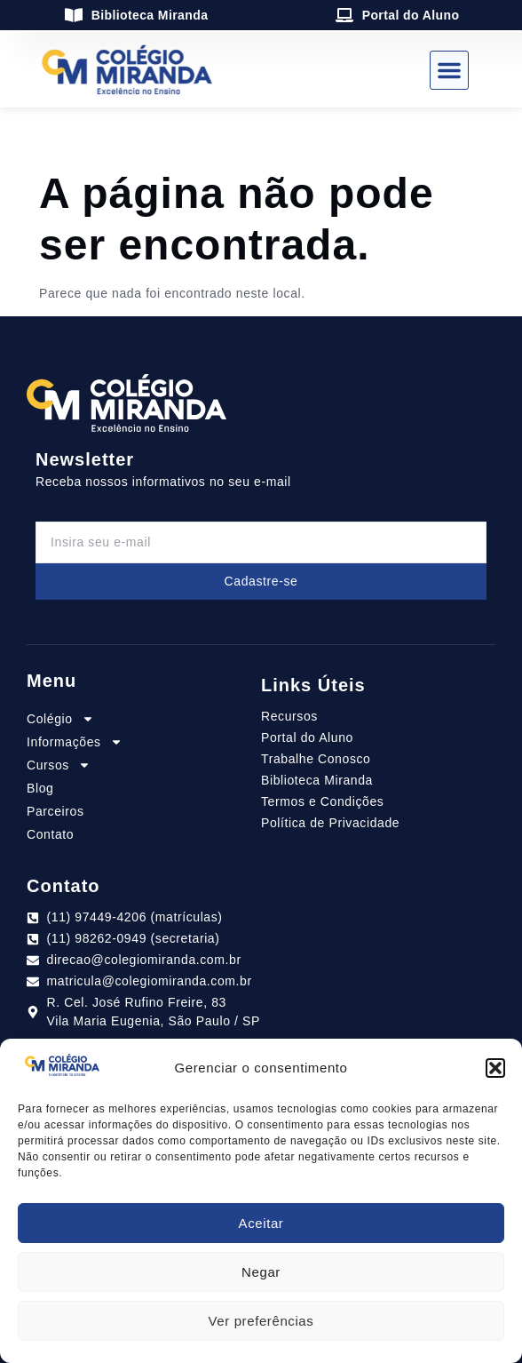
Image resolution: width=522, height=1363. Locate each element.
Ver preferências (261, 1320)
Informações (75, 741)
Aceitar (261, 1223)
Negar (261, 1271)
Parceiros (55, 811)
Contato (50, 834)
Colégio (60, 718)
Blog (40, 788)
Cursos (59, 765)
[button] (495, 1068)
